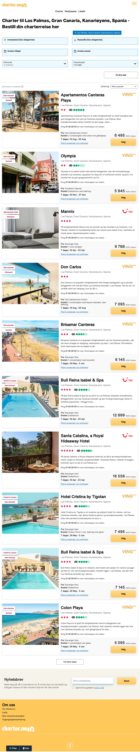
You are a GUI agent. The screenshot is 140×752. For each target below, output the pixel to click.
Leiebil (81, 11)
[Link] (70, 746)
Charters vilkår (99, 688)
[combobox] (36, 42)
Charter (59, 11)
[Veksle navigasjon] (134, 3)
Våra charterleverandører (13, 716)
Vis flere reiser (70, 662)
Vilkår (4, 713)
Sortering (105, 87)
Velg (123, 142)
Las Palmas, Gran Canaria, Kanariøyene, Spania (97, 33)
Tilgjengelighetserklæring (13, 720)
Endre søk (121, 75)
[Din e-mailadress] (92, 681)
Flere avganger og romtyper (74, 144)
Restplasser (71, 11)
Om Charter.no (8, 709)
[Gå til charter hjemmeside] (14, 4)
